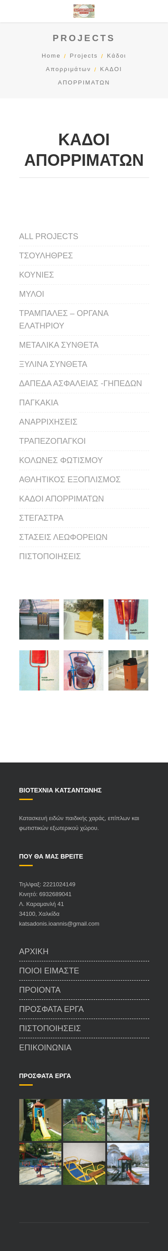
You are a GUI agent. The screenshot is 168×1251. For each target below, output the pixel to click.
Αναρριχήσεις (48, 421)
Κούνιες (36, 274)
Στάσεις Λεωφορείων (63, 537)
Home (51, 55)
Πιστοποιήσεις (50, 556)
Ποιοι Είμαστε (49, 970)
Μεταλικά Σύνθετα (59, 345)
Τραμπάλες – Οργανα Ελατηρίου (63, 319)
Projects (84, 55)
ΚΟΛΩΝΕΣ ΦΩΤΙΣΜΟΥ (61, 460)
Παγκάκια (39, 402)
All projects (48, 236)
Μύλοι (31, 294)
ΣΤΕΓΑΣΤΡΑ (41, 518)
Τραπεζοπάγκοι (52, 441)
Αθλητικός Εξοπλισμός (70, 479)
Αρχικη (34, 951)
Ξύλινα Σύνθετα (53, 364)
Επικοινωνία (45, 1047)
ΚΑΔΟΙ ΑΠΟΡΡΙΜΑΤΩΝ (61, 498)
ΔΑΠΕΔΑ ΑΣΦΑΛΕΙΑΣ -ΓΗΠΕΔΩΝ (80, 383)
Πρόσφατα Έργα (51, 1009)
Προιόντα (40, 990)
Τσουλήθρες (46, 255)
